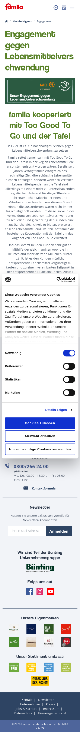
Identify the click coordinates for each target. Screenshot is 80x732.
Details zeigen (56, 410)
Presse (50, 704)
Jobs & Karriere (26, 709)
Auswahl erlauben (40, 436)
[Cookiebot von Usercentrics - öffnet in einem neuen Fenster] (57, 279)
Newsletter (46, 700)
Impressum (51, 709)
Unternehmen (30, 704)
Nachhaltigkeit (22, 21)
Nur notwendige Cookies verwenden (40, 449)
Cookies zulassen (40, 423)
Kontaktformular (44, 488)
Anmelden (58, 531)
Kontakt (27, 700)
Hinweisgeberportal (52, 713)
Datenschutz (23, 713)
